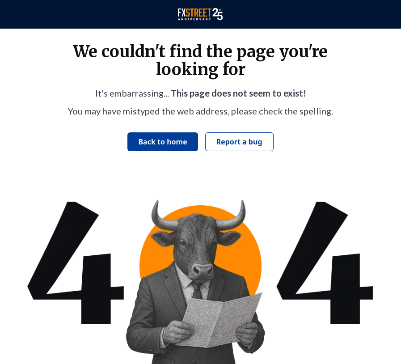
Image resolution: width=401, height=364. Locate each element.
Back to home (162, 142)
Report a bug (239, 142)
